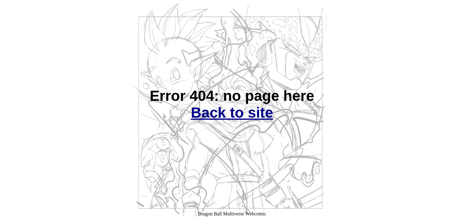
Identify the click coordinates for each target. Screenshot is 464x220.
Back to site (232, 113)
